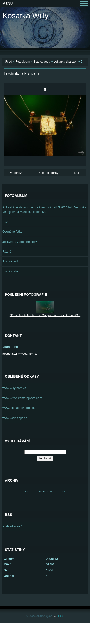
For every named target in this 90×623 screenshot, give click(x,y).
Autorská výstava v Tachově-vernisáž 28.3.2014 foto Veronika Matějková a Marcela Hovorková (44, 209)
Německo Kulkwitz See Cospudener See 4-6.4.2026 (45, 315)
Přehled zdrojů (12, 526)
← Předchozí (14, 173)
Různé (6, 251)
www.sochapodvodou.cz (18, 408)
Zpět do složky (48, 173)
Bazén (6, 221)
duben (41, 491)
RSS (61, 616)
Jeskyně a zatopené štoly (19, 241)
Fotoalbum (22, 61)
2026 (49, 491)
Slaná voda (10, 271)
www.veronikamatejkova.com (22, 398)
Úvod (8, 61)
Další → (79, 173)
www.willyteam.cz (14, 388)
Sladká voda (41, 61)
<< (26, 491)
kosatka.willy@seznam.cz (19, 353)
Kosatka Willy (25, 15)
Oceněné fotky (12, 231)
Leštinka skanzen (65, 61)
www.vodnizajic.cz (14, 418)
